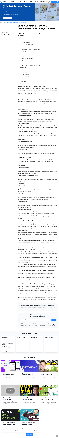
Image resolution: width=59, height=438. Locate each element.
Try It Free (8, 17)
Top (57, 435)
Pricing (30, 1)
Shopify (5, 22)
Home (1, 22)
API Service (36, 1)
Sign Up (54, 319)
